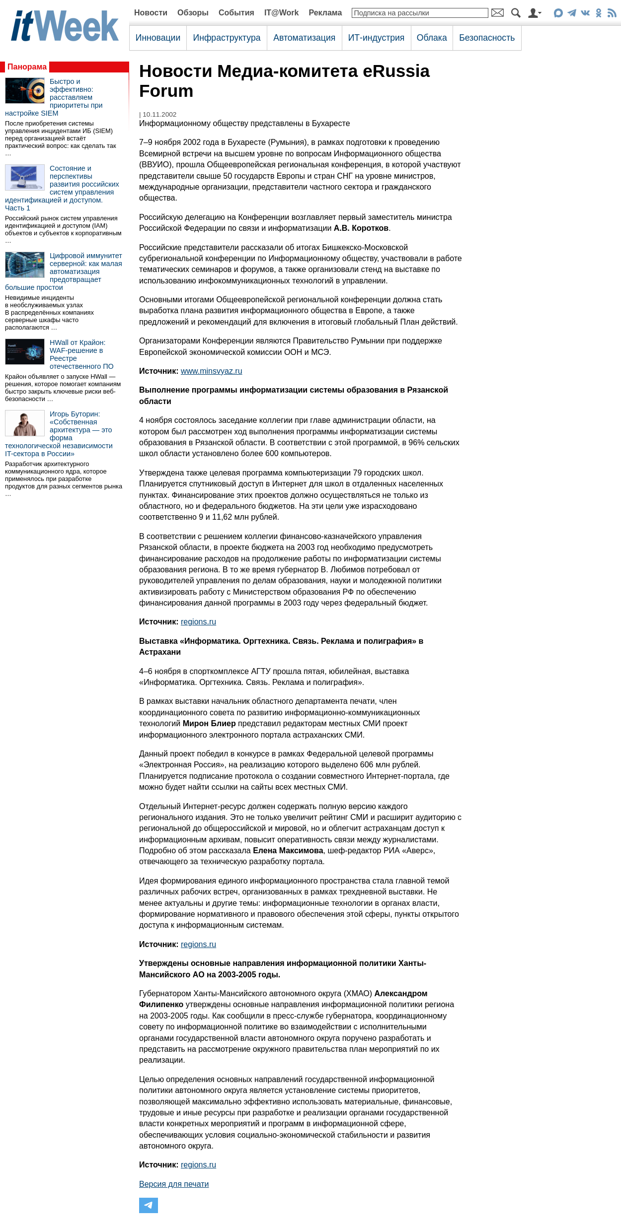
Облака (432, 38)
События (236, 12)
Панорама (27, 67)
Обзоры (193, 12)
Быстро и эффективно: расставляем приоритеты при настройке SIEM (54, 97)
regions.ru (198, 621)
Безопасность (487, 38)
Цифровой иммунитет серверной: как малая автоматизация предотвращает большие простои (63, 271)
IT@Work (281, 12)
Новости (150, 12)
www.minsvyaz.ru (211, 371)
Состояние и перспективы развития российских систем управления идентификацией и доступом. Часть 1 (62, 188)
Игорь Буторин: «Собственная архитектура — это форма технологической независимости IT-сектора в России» (59, 434)
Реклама (325, 12)
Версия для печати (174, 1184)
